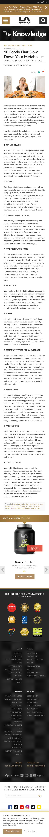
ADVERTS (18, 676)
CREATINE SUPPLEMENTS (12, 741)
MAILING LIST (32, 656)
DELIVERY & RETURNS (14, 659)
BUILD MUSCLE (32, 699)
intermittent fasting (18, 506)
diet (12, 504)
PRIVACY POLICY (33, 763)
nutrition (18, 508)
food (41, 504)
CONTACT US (17, 656)
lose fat (28, 506)
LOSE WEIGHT (32, 696)
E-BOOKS (18, 754)
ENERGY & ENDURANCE (36, 715)
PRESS (19, 682)
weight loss (35, 508)
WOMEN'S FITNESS (34, 712)
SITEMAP (18, 763)
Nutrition (27, 45)
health (7, 506)
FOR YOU (16, 518)
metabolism (9, 508)
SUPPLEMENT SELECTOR (36, 676)
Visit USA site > (43, 2)
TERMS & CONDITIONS (13, 766)
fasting (36, 504)
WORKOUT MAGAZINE (13, 751)
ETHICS (19, 663)
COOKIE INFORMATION (36, 766)
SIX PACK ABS (32, 702)
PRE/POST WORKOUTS (13, 735)
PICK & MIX (18, 744)
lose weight (36, 506)
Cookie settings (30, 831)
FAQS (29, 669)
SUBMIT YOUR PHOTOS (13, 669)
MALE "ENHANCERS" (14, 738)
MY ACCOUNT (32, 653)
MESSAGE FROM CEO (14, 679)
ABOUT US (18, 653)
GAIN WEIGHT (32, 709)
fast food (29, 504)
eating (23, 504)
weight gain (26, 508)
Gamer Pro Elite (24, 562)
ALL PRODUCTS (16, 748)
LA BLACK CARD (33, 672)
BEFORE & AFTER (15, 666)
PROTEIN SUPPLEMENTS (13, 731)
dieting (17, 504)
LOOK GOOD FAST (34, 705)
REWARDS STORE (33, 666)
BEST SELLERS (16, 709)
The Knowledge (12, 45)
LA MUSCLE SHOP (15, 672)
